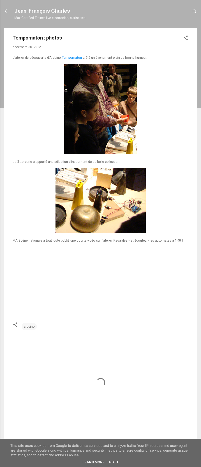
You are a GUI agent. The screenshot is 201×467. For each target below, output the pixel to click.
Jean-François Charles (42, 11)
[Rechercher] (194, 12)
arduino (29, 327)
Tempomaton (72, 58)
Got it (114, 462)
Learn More (93, 462)
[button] (185, 38)
